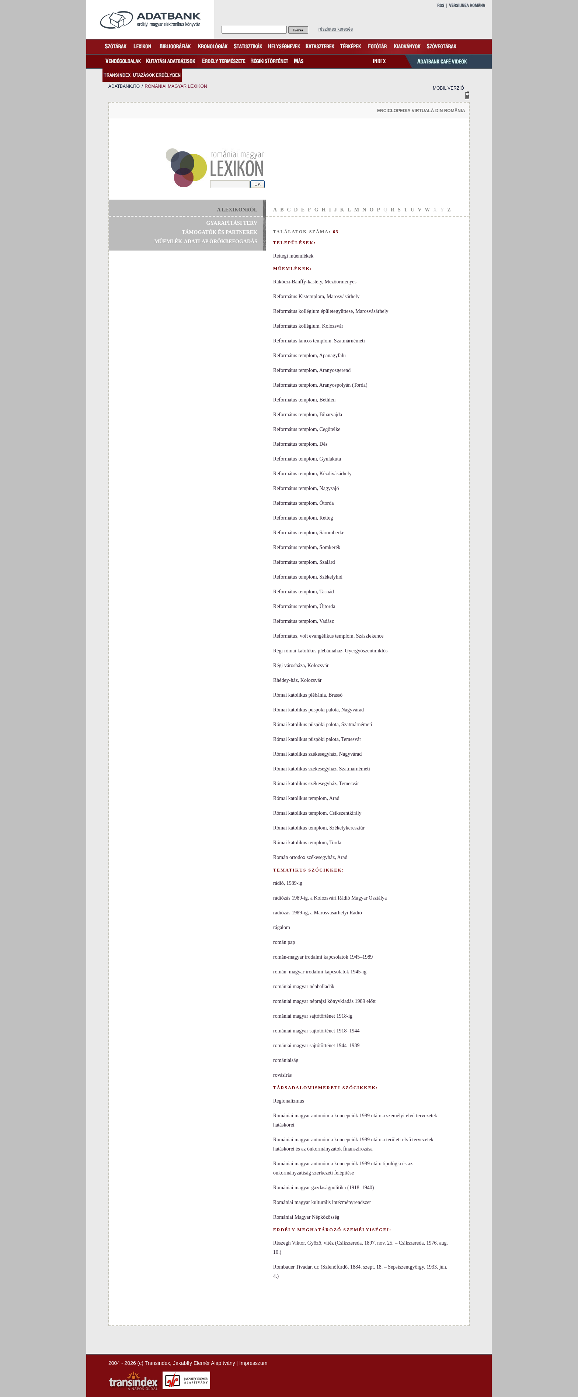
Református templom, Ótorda (303, 503)
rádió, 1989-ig (287, 883)
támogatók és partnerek (219, 232)
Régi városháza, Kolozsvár (300, 665)
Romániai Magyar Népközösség (306, 1217)
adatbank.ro (124, 86)
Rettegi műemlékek (293, 256)
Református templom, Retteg (303, 518)
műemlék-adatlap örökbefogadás (205, 241)
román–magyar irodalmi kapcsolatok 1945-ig (319, 972)
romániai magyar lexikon (175, 86)
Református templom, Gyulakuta (307, 459)
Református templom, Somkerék (306, 547)
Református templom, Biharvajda (307, 414)
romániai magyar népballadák (303, 986)
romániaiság (285, 1060)
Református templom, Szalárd (304, 562)
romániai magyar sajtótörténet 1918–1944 (316, 1031)
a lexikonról (237, 210)
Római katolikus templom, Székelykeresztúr (319, 828)
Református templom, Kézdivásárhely (312, 473)
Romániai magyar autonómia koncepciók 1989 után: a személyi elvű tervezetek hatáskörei (355, 1120)
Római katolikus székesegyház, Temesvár (316, 783)
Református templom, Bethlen (304, 400)
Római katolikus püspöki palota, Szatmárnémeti (322, 724)
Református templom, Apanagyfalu (309, 355)
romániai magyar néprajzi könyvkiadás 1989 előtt (324, 1001)
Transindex (157, 1363)
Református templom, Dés (300, 444)
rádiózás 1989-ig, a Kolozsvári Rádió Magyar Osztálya (330, 898)
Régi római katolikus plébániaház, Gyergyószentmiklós (330, 650)
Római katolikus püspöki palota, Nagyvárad (318, 710)
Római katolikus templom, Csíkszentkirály (317, 813)
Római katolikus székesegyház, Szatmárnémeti (321, 769)
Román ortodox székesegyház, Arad (310, 857)
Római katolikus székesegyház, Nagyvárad (317, 754)
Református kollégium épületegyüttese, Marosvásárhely (331, 311)
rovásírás (282, 1075)
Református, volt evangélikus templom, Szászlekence (328, 636)
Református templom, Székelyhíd (307, 577)
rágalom (281, 927)
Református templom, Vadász (303, 621)
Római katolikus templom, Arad (306, 798)
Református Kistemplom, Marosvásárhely (316, 296)
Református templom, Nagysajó (306, 488)
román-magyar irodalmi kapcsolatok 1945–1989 (323, 957)
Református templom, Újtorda (304, 606)
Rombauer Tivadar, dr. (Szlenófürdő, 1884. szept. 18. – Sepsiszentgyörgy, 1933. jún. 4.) (360, 1271)
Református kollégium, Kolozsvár (308, 326)
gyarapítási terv (231, 223)
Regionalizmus (288, 1101)
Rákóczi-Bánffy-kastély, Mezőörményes (314, 281)
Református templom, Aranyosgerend (312, 370)
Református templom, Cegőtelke (306, 429)
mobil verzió (448, 88)
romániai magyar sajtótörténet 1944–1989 (316, 1045)
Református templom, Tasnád (303, 591)
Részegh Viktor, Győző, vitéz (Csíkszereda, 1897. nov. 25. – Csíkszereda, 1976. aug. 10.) (360, 1247)
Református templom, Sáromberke (308, 532)
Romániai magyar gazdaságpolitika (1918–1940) (323, 1187)
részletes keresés (335, 29)
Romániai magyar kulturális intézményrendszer (322, 1202)
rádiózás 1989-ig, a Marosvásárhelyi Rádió (317, 912)
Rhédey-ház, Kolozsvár (297, 680)
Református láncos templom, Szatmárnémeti (319, 341)
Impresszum (253, 1363)
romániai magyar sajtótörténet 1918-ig (312, 1016)
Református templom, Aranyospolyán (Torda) (320, 385)
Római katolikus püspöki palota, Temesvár (317, 739)
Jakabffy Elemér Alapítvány (204, 1363)
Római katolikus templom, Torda (307, 842)
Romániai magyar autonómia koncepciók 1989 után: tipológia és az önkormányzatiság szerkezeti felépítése (342, 1168)
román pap (284, 942)
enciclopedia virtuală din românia (421, 110)
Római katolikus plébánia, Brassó (307, 695)
